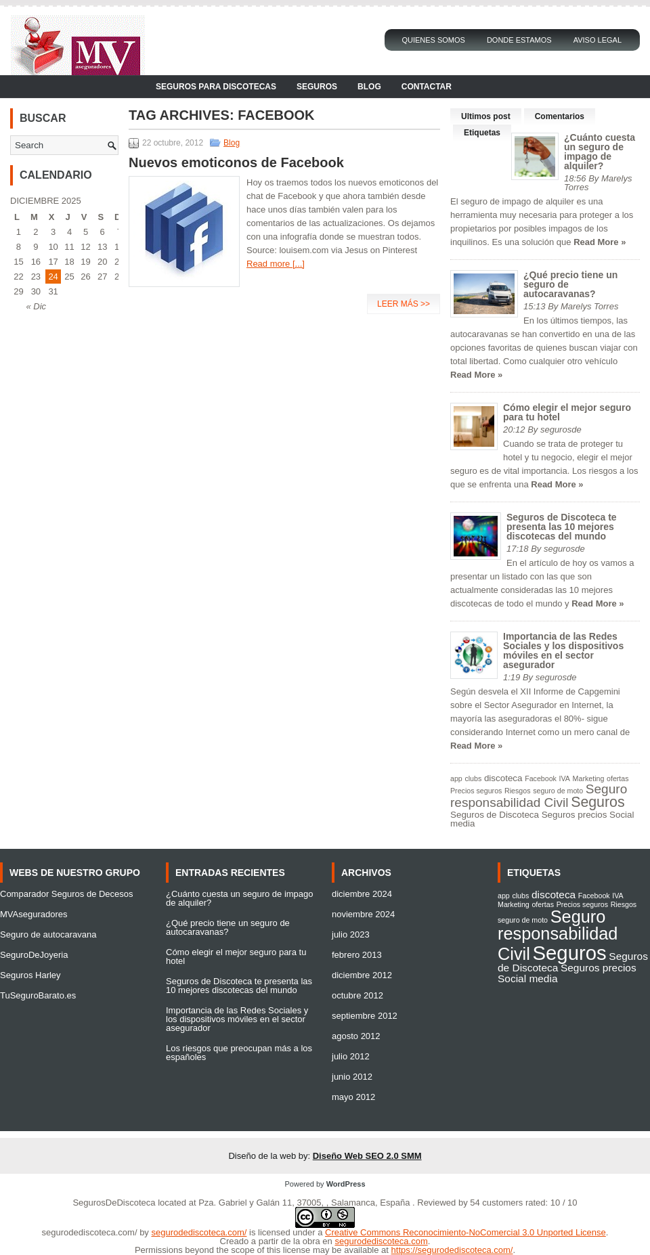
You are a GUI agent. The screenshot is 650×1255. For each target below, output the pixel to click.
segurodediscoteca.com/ (89, 1232)
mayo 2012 (353, 1097)
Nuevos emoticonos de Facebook (236, 162)
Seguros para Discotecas (216, 86)
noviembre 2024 (363, 914)
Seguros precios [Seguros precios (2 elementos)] (574, 815)
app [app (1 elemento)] (456, 778)
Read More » (599, 242)
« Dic (36, 306)
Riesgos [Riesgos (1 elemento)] (517, 791)
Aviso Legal (597, 40)
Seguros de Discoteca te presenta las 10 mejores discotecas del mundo (561, 527)
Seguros (317, 86)
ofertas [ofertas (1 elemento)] (618, 778)
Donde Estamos (519, 40)
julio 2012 (351, 1056)
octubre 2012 (357, 995)
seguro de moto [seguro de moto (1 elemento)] (558, 791)
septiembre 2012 (364, 1016)
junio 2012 (352, 1077)
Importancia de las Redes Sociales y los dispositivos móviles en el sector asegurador (563, 650)
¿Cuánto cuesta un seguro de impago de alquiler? (599, 151)
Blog (369, 86)
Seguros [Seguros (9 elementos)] (597, 802)
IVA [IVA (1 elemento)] (564, 778)
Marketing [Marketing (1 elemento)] (589, 778)
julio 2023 (351, 934)
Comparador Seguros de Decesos (66, 894)
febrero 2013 (357, 955)
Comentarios (559, 116)
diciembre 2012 (362, 975)
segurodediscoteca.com (380, 1241)
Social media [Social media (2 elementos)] (527, 978)
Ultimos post (486, 116)
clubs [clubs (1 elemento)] (472, 778)
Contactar (427, 86)
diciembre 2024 (362, 894)
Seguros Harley (30, 975)
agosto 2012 (356, 1036)
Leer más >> (403, 304)
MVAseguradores (33, 914)
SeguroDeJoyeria (34, 955)
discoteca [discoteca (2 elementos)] (503, 778)
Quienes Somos (433, 40)
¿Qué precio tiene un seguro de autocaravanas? (228, 927)
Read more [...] (275, 264)
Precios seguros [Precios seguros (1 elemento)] (476, 791)
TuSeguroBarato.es (38, 995)
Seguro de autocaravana (48, 934)
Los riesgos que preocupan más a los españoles (239, 1052)
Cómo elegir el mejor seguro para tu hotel (567, 412)
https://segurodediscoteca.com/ (452, 1250)
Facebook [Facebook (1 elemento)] (541, 778)
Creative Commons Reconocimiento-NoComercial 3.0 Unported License (465, 1232)
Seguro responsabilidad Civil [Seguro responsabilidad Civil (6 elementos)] (538, 796)
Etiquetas (482, 132)
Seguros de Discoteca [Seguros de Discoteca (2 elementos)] (494, 815)
